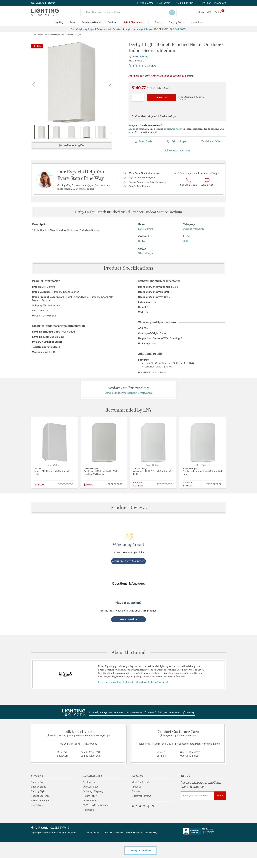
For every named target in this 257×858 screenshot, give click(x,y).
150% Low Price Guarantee (97, 805)
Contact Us (89, 782)
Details (191, 75)
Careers (136, 791)
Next (110, 84)
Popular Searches (40, 796)
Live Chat (204, 3)
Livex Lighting (140, 56)
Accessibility (151, 833)
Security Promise (134, 833)
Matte (186, 241)
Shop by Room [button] (176, 22)
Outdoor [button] (112, 22)
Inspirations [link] (196, 22)
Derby (141, 241)
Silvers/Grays (145, 253)
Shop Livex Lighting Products (151, 682)
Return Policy (90, 796)
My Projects (203, 12)
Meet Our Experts (141, 782)
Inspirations (37, 805)
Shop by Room (38, 782)
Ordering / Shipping (93, 791)
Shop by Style (38, 791)
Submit (219, 795)
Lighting (42, 34)
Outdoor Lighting (55, 34)
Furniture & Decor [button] (91, 22)
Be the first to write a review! (128, 560)
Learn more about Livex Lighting (115, 682)
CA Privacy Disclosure (112, 833)
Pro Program (163, 3)
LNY (34, 34)
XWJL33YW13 (60, 827)
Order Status (89, 800)
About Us (136, 787)
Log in (131, 128)
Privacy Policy (92, 833)
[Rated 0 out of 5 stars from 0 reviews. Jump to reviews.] (142, 65)
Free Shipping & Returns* (43, 3)
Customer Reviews (141, 796)
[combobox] (128, 12)
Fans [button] (72, 22)
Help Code (88, 810)
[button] (220, 3)
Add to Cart (161, 98)
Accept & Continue (140, 850)
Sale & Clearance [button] (132, 22)
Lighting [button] (58, 22)
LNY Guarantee (145, 3)
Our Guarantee (91, 787)
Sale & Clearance (40, 800)
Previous (33, 84)
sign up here (174, 128)
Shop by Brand (38, 787)
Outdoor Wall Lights (73, 34)
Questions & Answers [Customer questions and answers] (128, 583)
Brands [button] (158, 22)
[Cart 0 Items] (220, 12)
